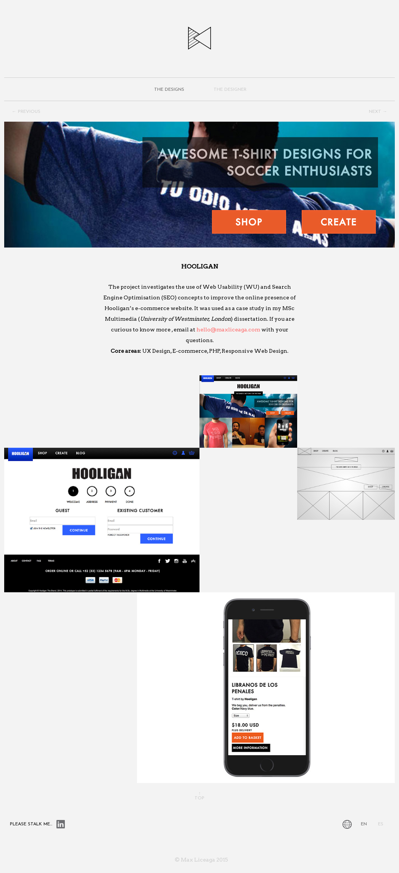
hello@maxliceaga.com (228, 329)
